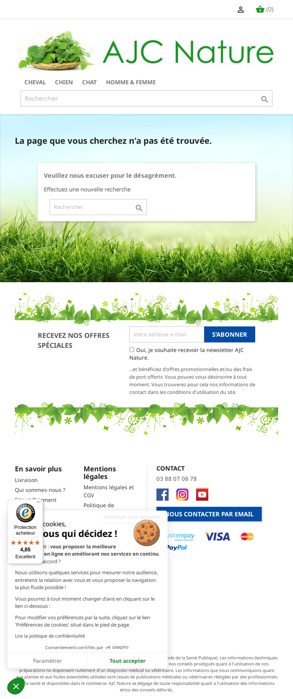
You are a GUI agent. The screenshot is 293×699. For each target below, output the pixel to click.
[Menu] (38, 503)
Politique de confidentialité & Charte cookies (105, 513)
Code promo (30, 573)
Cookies (93, 541)
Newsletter (29, 583)
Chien (64, 82)
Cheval (35, 82)
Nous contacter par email (209, 514)
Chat (89, 82)
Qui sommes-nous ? (40, 489)
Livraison (26, 480)
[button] (16, 686)
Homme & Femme (131, 82)
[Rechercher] (146, 98)
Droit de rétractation (110, 531)
